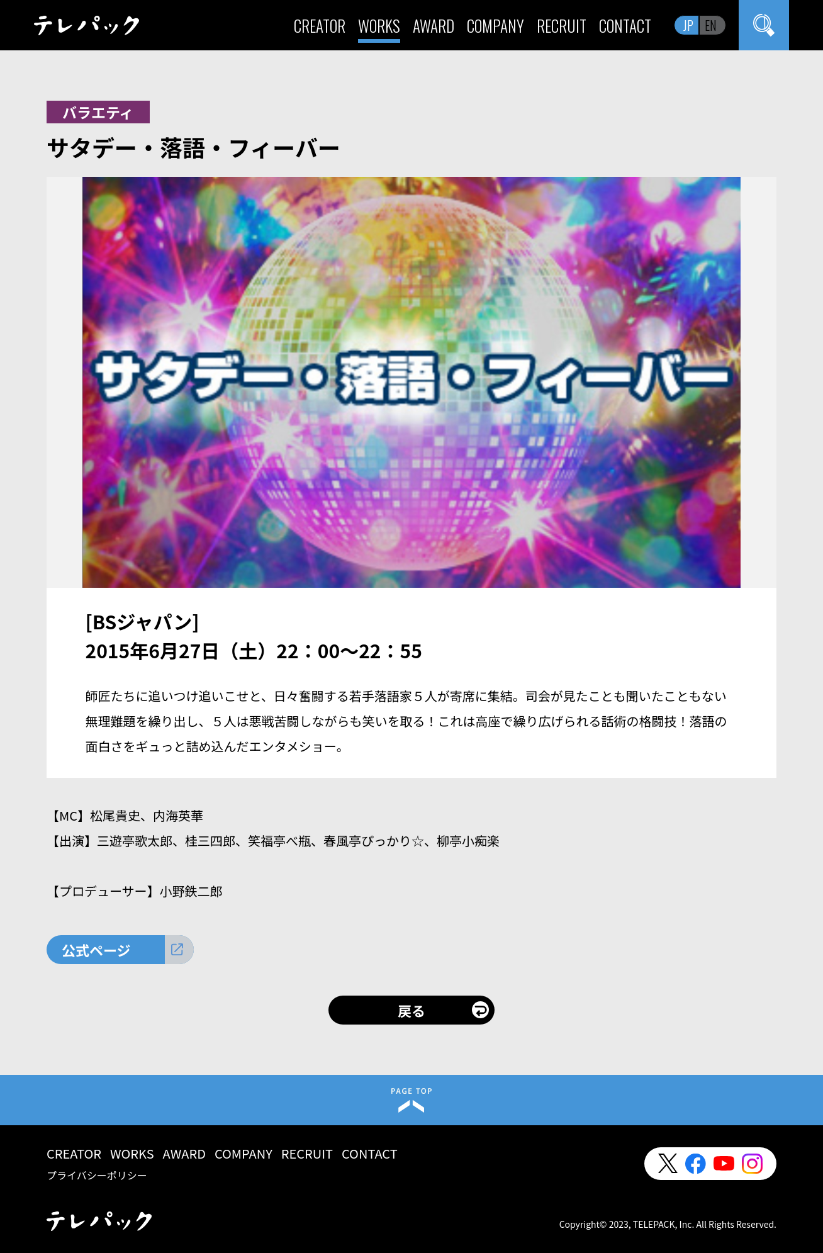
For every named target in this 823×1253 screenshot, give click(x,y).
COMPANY (495, 25)
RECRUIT (561, 25)
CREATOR (319, 25)
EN (711, 25)
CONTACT (625, 25)
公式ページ (96, 950)
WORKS (379, 25)
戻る (411, 1010)
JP (688, 25)
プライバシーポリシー (97, 1175)
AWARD (433, 25)
